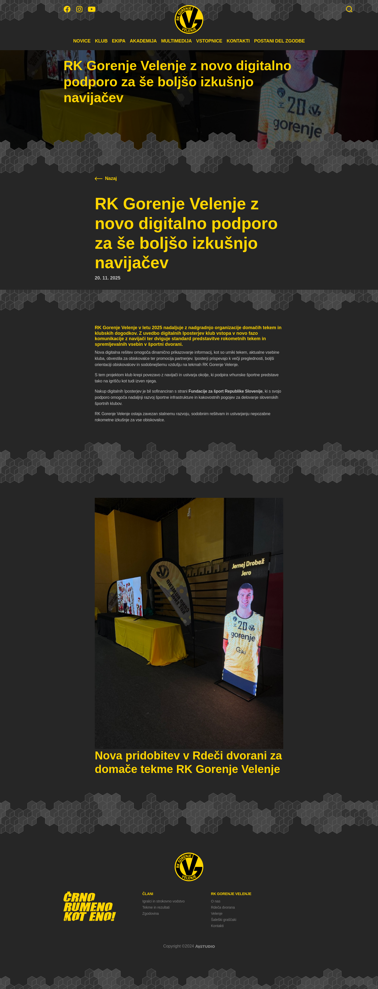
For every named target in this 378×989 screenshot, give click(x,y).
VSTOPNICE (209, 41)
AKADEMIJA (143, 41)
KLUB (101, 41)
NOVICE (82, 41)
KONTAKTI (238, 41)
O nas (215, 901)
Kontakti (217, 926)
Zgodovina (150, 913)
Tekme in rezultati (156, 907)
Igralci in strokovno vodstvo (163, 901)
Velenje (217, 913)
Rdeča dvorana (223, 907)
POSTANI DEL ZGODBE (279, 41)
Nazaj (106, 178)
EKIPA (118, 41)
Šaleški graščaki (223, 920)
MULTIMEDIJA (176, 41)
